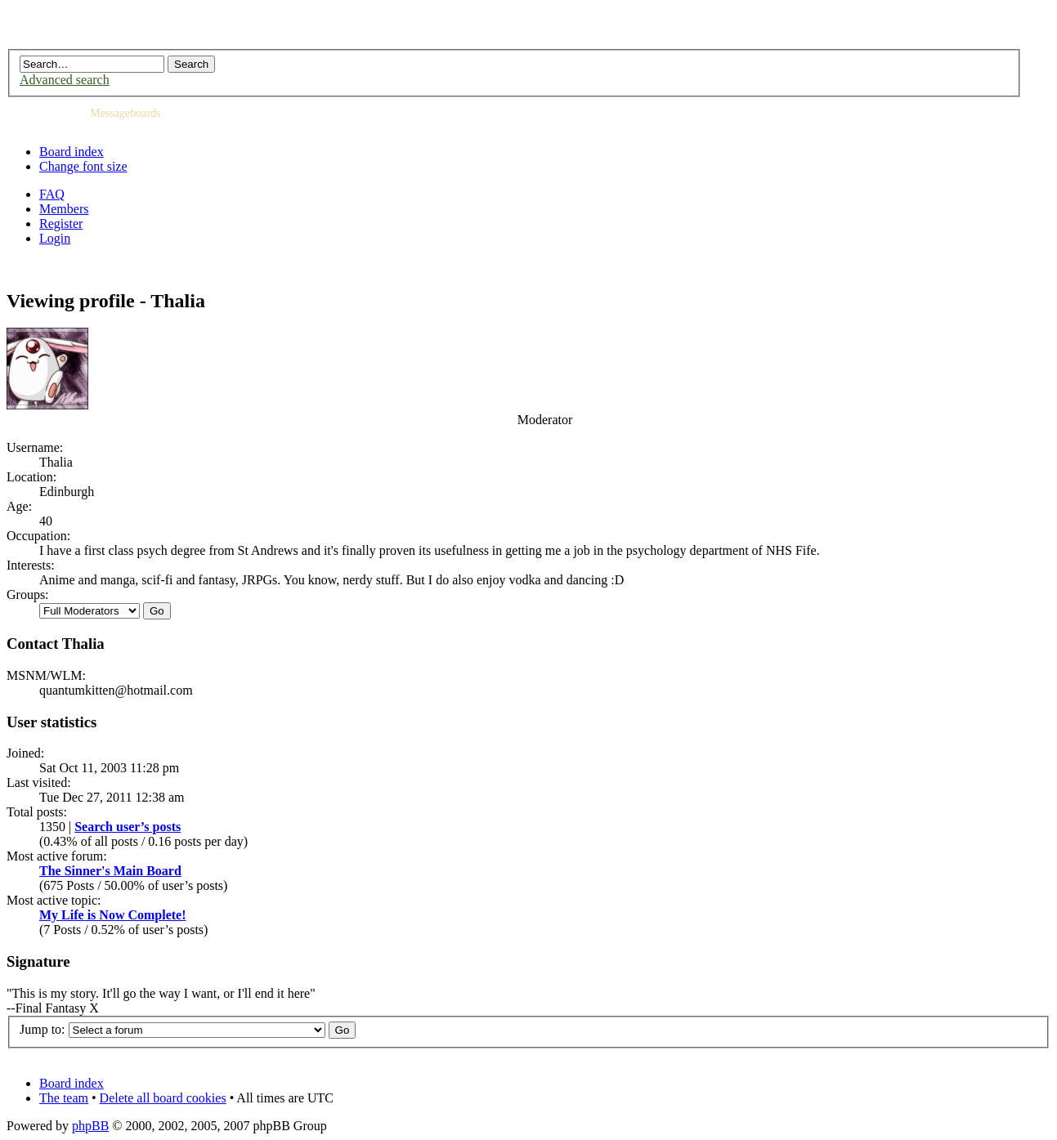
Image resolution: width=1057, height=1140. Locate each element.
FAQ (52, 194)
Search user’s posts (127, 827)
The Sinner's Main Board (110, 871)
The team (63, 1098)
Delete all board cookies (163, 1098)
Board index (71, 152)
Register (61, 223)
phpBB (90, 1126)
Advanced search (65, 80)
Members (63, 209)
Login (54, 238)
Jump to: (42, 1029)
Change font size (83, 166)
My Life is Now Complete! (112, 915)
